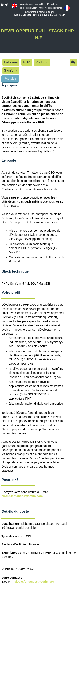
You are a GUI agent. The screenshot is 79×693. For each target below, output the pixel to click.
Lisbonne (11, 62)
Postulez (10, 79)
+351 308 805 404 (25, 14)
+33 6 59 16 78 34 (54, 14)
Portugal (42, 62)
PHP (26, 62)
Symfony (10, 70)
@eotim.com (46, 581)
